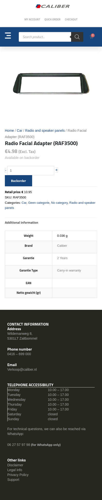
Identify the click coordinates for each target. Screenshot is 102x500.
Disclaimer (15, 465)
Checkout (71, 19)
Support (13, 480)
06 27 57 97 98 (19, 445)
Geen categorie (38, 203)
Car (19, 130)
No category (59, 203)
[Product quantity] (31, 170)
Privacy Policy (17, 475)
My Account (32, 19)
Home (9, 130)
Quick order (52, 19)
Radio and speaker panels (45, 130)
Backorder (18, 180)
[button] (12, 37)
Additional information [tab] (21, 222)
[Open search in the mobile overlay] (51, 37)
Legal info (14, 470)
